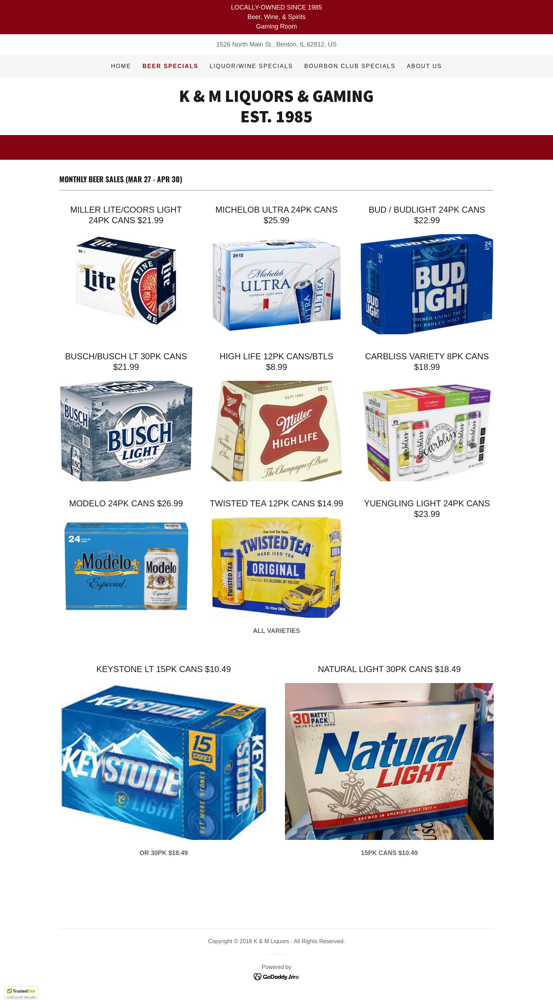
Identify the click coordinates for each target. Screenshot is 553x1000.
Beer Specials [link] (170, 66)
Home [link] (121, 66)
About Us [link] (424, 66)
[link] (276, 120)
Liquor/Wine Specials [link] (251, 66)
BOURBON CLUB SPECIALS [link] (350, 66)
